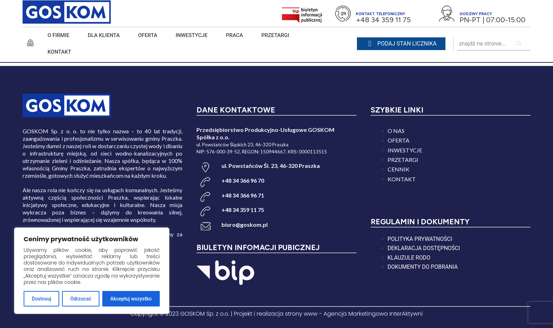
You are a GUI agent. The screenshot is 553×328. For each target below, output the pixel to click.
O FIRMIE (58, 35)
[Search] (519, 43)
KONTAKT (59, 52)
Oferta (147, 35)
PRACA (234, 35)
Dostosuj (41, 299)
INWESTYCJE (191, 35)
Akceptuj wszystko (131, 299)
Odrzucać (80, 299)
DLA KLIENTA (104, 35)
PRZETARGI (275, 35)
